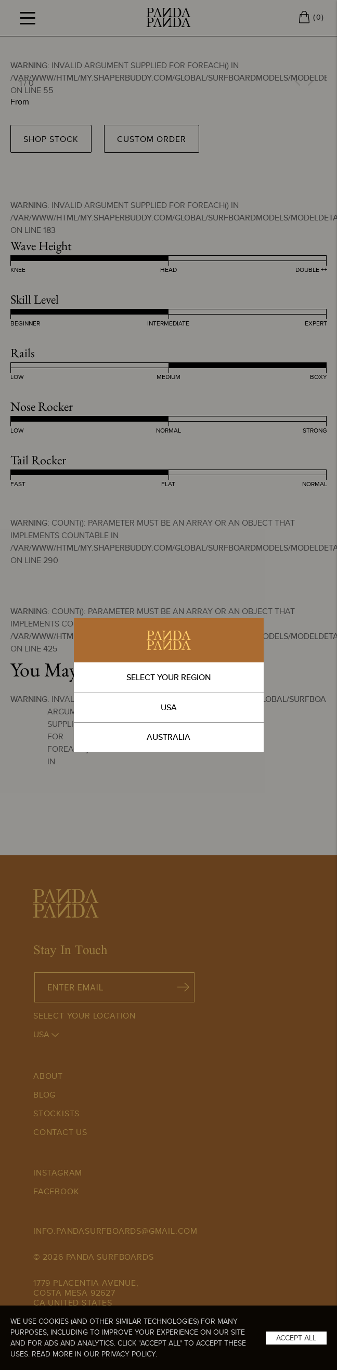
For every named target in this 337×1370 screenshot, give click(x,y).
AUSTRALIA (168, 737)
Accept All (296, 1338)
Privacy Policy (128, 1354)
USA (169, 707)
